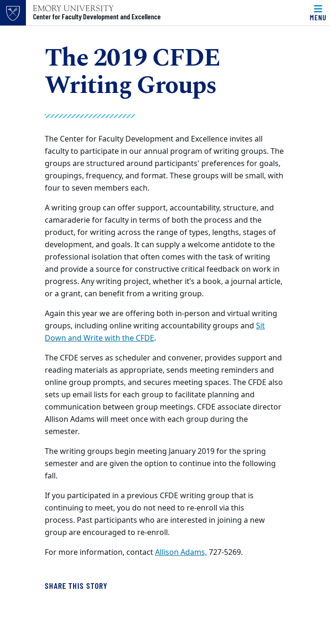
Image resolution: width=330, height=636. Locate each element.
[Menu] (318, 13)
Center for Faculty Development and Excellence (97, 16)
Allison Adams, (181, 552)
